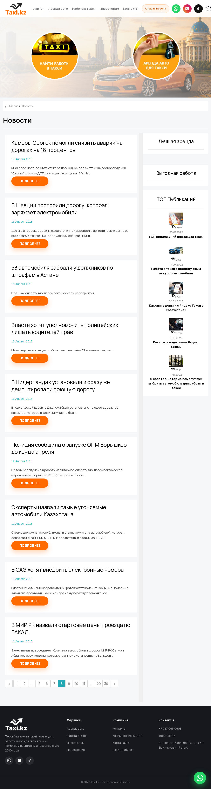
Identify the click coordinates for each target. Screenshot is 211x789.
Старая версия (155, 8)
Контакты (130, 8)
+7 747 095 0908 (170, 728)
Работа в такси (84, 8)
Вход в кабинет (123, 750)
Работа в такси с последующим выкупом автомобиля (176, 271)
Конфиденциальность (128, 736)
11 (84, 683)
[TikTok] (198, 8)
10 (76, 683)
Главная (38, 8)
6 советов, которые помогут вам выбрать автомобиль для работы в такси (176, 383)
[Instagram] (187, 8)
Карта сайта (121, 743)
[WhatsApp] (176, 8)
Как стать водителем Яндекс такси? (176, 344)
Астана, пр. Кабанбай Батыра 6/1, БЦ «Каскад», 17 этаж (181, 745)
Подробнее (30, 181)
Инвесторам (109, 8)
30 (106, 683)
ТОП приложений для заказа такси (176, 236)
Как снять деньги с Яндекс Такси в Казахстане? (176, 307)
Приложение (76, 750)
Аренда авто (58, 8)
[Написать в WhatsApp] (200, 778)
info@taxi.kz (167, 736)
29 (99, 683)
